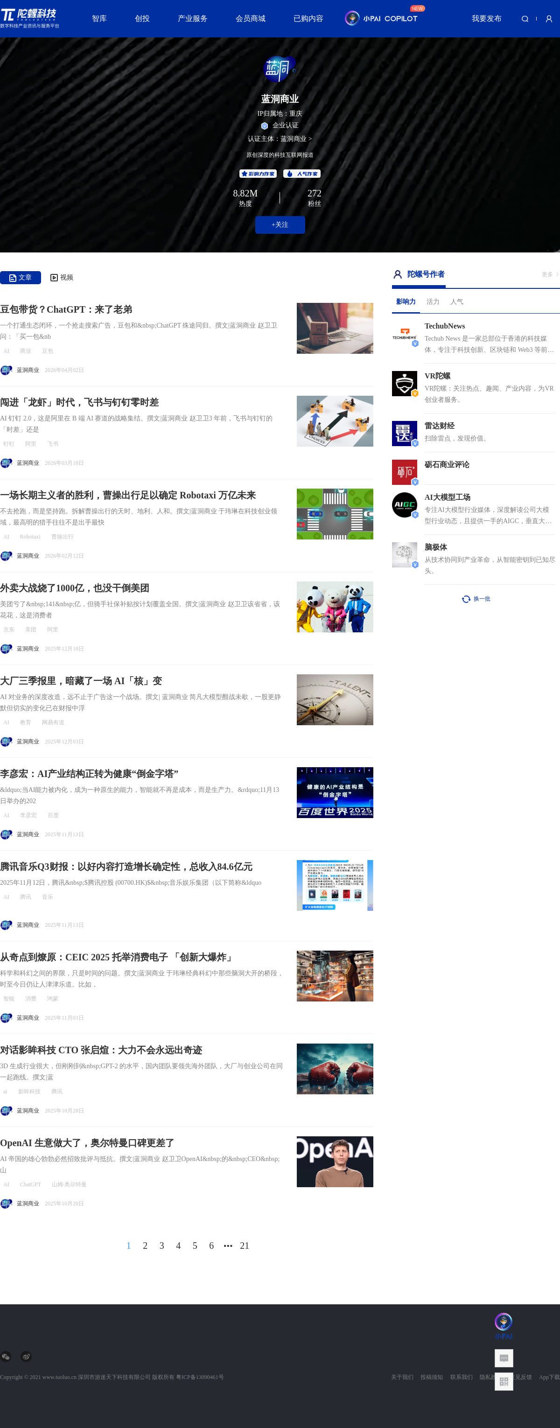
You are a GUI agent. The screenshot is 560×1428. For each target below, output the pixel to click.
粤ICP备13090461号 (200, 1377)
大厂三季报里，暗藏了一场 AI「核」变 (81, 681)
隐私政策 (491, 1377)
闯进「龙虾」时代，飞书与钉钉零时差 (79, 402)
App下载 (549, 1377)
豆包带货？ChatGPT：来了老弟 (66, 309)
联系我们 (461, 1377)
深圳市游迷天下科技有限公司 (114, 1377)
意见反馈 (521, 1377)
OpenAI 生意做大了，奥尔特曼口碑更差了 (87, 1143)
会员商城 (251, 18)
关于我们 (402, 1377)
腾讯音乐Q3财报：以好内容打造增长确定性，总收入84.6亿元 (126, 866)
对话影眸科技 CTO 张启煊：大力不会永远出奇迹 (101, 1050)
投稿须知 (431, 1377)
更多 (551, 274)
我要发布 (487, 18)
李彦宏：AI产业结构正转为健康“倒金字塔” (89, 774)
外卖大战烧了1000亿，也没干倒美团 (74, 588)
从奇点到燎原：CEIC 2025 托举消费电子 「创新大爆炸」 (118, 957)
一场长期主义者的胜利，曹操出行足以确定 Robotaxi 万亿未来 (128, 495)
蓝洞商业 (28, 370)
